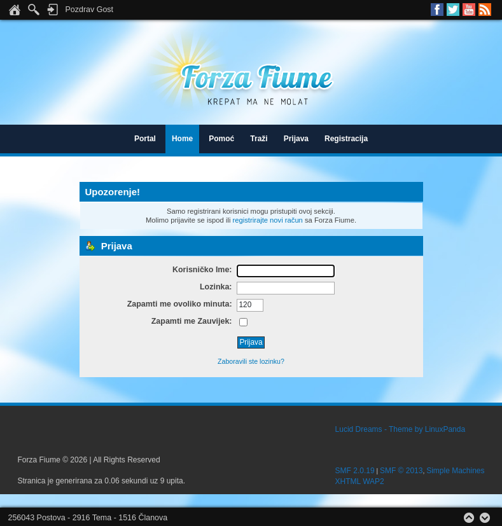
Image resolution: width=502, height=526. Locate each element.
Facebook (437, 9)
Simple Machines (455, 470)
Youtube (469, 9)
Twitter (453, 9)
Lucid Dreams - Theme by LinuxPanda (400, 429)
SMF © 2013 (401, 470)
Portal (145, 138)
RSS (484, 9)
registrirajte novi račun (268, 220)
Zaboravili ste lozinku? (251, 361)
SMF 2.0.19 (355, 470)
